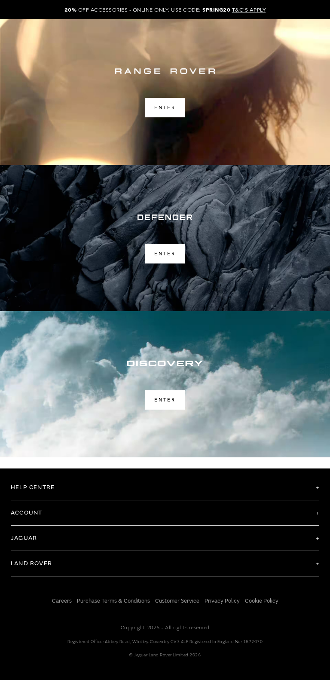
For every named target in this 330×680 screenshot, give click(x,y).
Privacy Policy (222, 600)
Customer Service (177, 600)
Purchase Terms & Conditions (113, 600)
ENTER (165, 107)
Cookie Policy (261, 600)
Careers (62, 600)
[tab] (165, 487)
